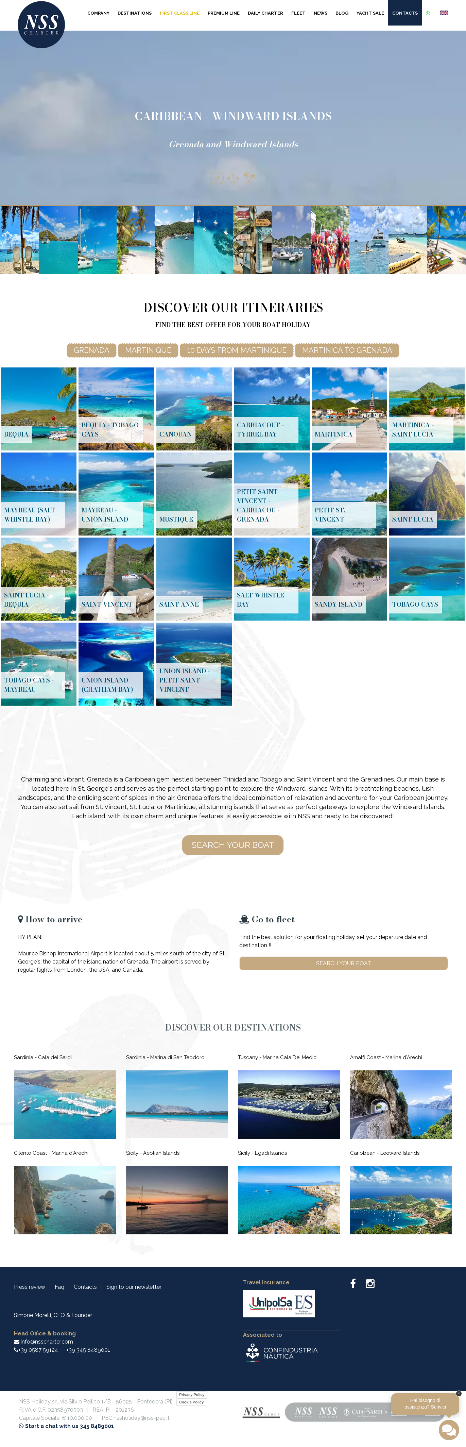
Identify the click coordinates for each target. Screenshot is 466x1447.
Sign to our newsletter (133, 1287)
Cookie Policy (191, 1402)
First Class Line (180, 13)
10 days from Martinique (237, 350)
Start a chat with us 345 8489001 (66, 1426)
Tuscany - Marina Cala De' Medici (277, 1057)
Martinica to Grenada (347, 350)
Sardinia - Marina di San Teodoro (165, 1057)
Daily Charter (265, 13)
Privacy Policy (192, 1395)
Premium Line (224, 13)
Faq (59, 1287)
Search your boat (233, 845)
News (320, 13)
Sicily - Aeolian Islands (152, 1153)
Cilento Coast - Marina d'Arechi (51, 1153)
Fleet (298, 13)
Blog (341, 13)
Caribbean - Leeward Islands (384, 1153)
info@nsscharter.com (43, 1341)
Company (98, 13)
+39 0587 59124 (38, 1350)
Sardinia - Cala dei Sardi (43, 1057)
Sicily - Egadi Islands (262, 1153)
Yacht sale (370, 13)
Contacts (405, 13)
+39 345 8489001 (88, 1350)
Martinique (148, 350)
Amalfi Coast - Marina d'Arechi (386, 1057)
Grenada (91, 350)
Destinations (135, 13)
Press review (29, 1287)
